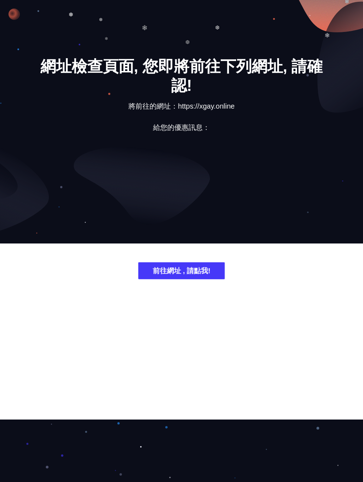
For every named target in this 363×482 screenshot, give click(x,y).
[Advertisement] (181, 193)
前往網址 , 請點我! (181, 272)
